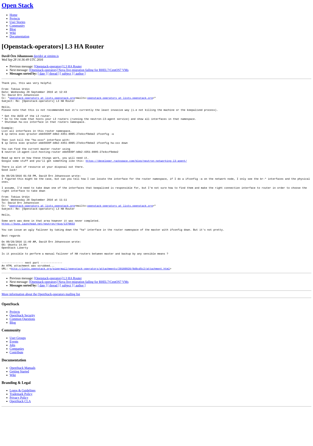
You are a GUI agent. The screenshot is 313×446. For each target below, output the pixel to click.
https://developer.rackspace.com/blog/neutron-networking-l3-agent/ (136, 177)
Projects (15, 18)
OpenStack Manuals (22, 405)
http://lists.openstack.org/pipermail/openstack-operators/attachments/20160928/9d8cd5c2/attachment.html (90, 306)
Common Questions (22, 356)
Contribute (16, 390)
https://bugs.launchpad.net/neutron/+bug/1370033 (38, 252)
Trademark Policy (21, 431)
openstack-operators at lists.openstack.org (42, 101)
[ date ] (42, 73)
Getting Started (19, 409)
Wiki (13, 33)
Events (14, 379)
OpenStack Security (22, 353)
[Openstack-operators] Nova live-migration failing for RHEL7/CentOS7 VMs (79, 70)
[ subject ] (66, 73)
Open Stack (17, 5)
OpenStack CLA (20, 439)
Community (17, 25)
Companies (17, 386)
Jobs (12, 383)
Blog (13, 29)
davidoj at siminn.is (46, 56)
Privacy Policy (19, 435)
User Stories (17, 22)
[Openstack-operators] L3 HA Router (58, 66)
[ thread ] (53, 73)
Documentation (19, 36)
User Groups (18, 375)
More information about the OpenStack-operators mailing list (41, 332)
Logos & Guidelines (23, 428)
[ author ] (80, 73)
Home (13, 15)
